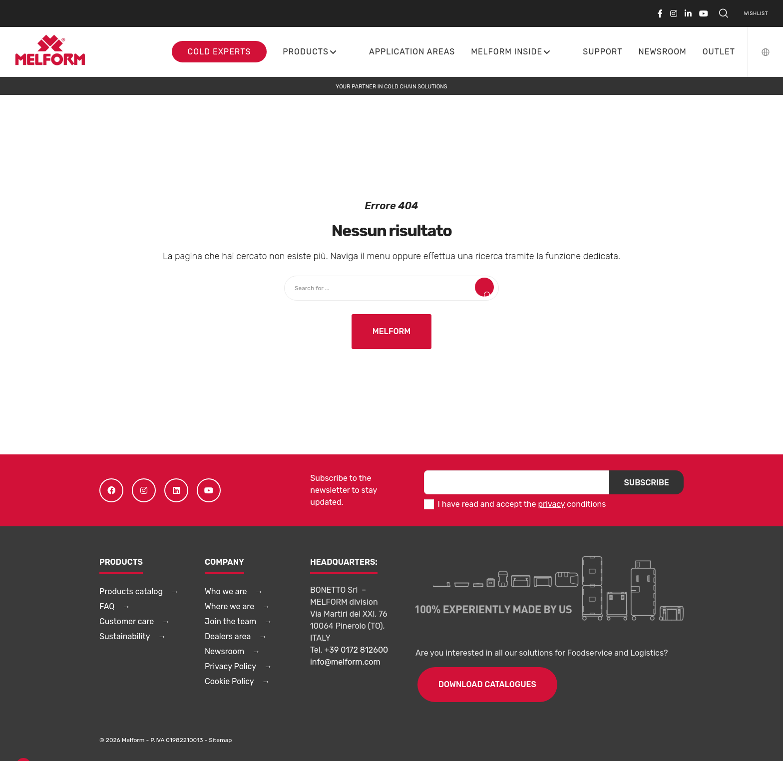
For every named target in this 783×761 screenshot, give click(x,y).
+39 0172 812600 (357, 650)
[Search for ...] (391, 288)
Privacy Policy (230, 666)
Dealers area (228, 636)
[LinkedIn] (688, 13)
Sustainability (124, 636)
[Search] (724, 13)
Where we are (229, 606)
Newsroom (224, 651)
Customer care (126, 621)
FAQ (106, 606)
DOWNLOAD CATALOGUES (487, 684)
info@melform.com (345, 662)
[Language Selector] (759, 52)
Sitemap (220, 740)
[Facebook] (660, 13)
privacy (551, 504)
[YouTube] (703, 13)
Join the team (230, 621)
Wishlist (756, 13)
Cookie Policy (229, 681)
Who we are (226, 591)
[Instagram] (673, 13)
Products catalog (131, 591)
